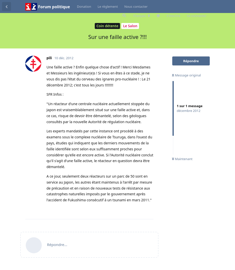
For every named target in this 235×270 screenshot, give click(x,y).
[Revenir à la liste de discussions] (6, 6)
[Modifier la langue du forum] (141, 15)
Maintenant (182, 159)
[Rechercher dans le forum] (124, 15)
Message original (186, 75)
